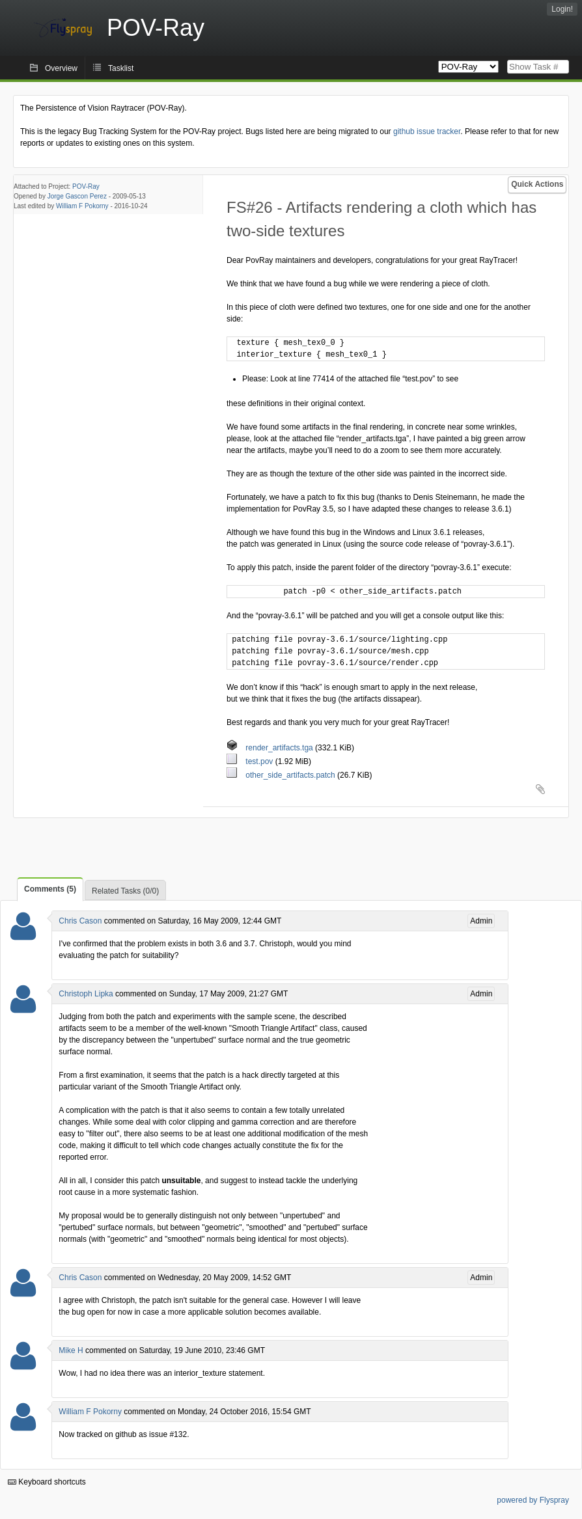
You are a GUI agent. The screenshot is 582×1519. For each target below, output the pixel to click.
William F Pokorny (82, 206)
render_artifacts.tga (271, 747)
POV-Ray (86, 186)
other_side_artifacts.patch (282, 775)
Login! (562, 9)
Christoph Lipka (86, 993)
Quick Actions (537, 184)
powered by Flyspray (533, 1500)
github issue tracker (426, 131)
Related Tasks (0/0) (125, 891)
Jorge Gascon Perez (77, 196)
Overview (61, 68)
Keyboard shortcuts (47, 1481)
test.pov (251, 761)
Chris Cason (80, 920)
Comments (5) (50, 889)
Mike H (71, 1350)
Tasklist (120, 68)
